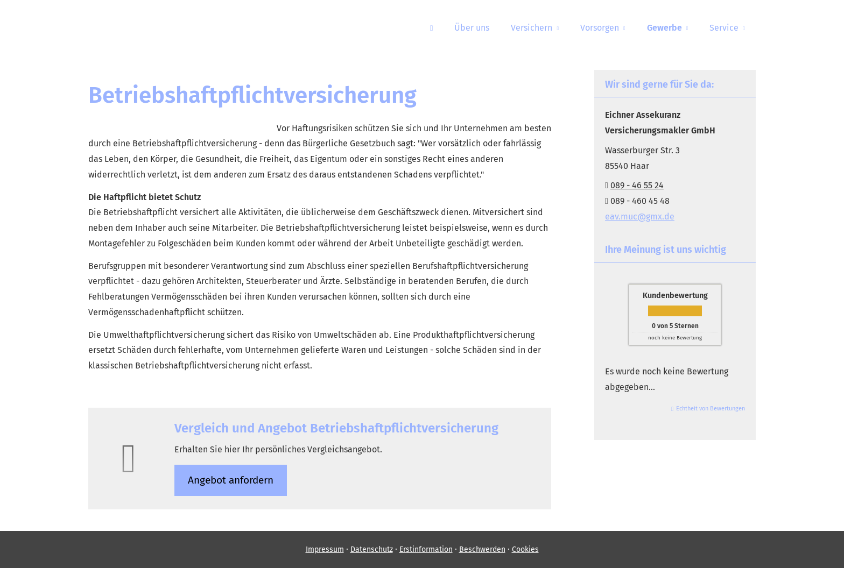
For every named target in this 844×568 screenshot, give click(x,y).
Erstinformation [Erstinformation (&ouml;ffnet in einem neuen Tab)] (426, 549)
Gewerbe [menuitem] (664, 28)
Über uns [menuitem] (471, 28)
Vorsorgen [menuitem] (599, 28)
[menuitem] (431, 27)
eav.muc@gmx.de (639, 216)
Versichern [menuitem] (531, 28)
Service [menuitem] (723, 28)
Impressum (325, 549)
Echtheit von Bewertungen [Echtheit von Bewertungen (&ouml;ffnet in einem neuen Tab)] (710, 408)
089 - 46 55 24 (637, 185)
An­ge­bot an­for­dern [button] (230, 480)
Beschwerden (482, 549)
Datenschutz (371, 549)
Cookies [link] (525, 549)
